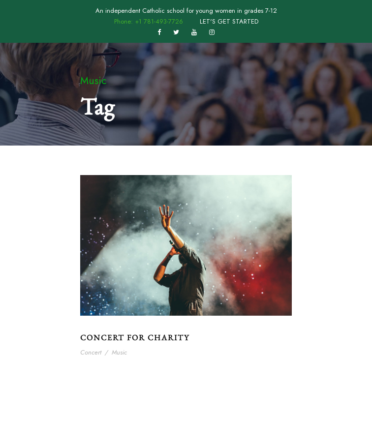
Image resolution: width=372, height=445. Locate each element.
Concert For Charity (134, 337)
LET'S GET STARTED (229, 21)
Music (119, 352)
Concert (90, 352)
